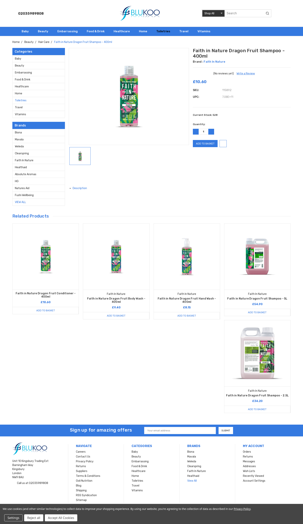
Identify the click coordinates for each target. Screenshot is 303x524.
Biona (18, 132)
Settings (13, 518)
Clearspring (22, 153)
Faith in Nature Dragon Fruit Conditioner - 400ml (46, 295)
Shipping (81, 490)
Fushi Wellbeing (24, 195)
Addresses (249, 466)
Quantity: (199, 124)
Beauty (45, 31)
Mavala (19, 139)
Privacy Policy (85, 461)
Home (145, 31)
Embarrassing (69, 31)
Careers (81, 451)
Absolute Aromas (25, 174)
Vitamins (205, 31)
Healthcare (123, 31)
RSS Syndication (86, 495)
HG (17, 181)
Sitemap (81, 500)
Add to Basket (45, 310)
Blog (78, 485)
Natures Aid (22, 188)
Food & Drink (97, 31)
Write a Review (246, 73)
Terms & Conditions (88, 476)
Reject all (33, 518)
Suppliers (81, 471)
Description (81, 188)
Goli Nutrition (84, 480)
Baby (27, 31)
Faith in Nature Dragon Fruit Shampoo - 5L (257, 298)
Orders (247, 451)
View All (20, 202)
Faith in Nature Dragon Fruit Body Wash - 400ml (116, 300)
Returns (81, 466)
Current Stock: (205, 115)
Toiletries (165, 31)
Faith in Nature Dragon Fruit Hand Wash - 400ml (187, 300)
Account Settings (254, 480)
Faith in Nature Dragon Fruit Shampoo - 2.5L (257, 395)
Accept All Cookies (61, 518)
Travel (185, 31)
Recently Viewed (253, 476)
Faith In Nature (24, 160)
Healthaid (21, 167)
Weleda (19, 146)
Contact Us (83, 456)
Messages (249, 461)
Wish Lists (249, 471)
